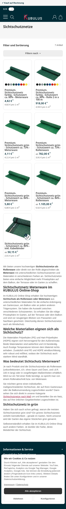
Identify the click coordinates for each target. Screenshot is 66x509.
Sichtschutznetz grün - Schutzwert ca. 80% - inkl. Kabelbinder (17, 246)
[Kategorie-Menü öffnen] (5, 17)
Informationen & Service (33, 449)
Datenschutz (22, 484)
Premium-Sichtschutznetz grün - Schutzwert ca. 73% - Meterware (17, 146)
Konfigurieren (48, 499)
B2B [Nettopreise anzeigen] (8, 9)
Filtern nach (33, 53)
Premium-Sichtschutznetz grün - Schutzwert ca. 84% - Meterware (17, 197)
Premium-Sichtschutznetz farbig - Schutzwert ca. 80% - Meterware (16, 93)
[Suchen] (12, 17)
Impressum (9, 484)
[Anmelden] (54, 17)
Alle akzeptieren (33, 491)
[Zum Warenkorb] (60, 17)
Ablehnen (18, 499)
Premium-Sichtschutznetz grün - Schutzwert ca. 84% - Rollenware (48, 197)
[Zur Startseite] (33, 17)
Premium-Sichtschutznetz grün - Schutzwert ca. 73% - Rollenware (48, 146)
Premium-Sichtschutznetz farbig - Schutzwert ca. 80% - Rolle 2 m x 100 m (47, 95)
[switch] (11, 9)
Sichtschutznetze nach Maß (17, 396)
